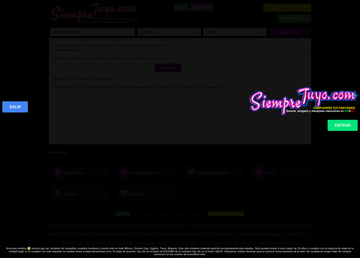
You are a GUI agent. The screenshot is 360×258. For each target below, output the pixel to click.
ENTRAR (343, 125)
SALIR (15, 107)
